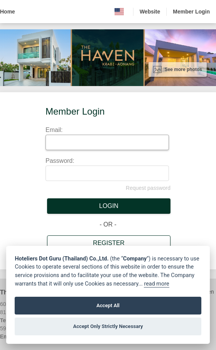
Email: (54, 130)
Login (108, 206)
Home (7, 11)
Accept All (108, 305)
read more (156, 284)
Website (150, 11)
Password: (60, 160)
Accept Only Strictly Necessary (108, 326)
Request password (148, 188)
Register (109, 243)
